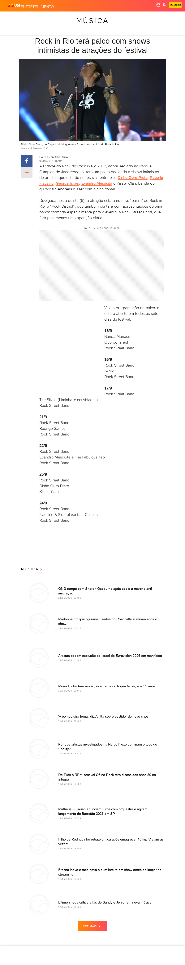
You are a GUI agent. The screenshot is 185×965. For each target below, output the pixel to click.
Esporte (111, 17)
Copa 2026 (127, 17)
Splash (143, 17)
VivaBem (173, 17)
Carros (67, 17)
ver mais (92, 926)
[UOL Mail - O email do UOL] (158, 5)
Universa (158, 17)
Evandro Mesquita (96, 183)
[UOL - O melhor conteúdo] (14, 6)
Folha (98, 17)
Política (52, 17)
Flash (24, 17)
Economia (83, 17)
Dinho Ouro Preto (133, 177)
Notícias (37, 17)
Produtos (9, 17)
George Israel (67, 183)
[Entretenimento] (37, 6)
